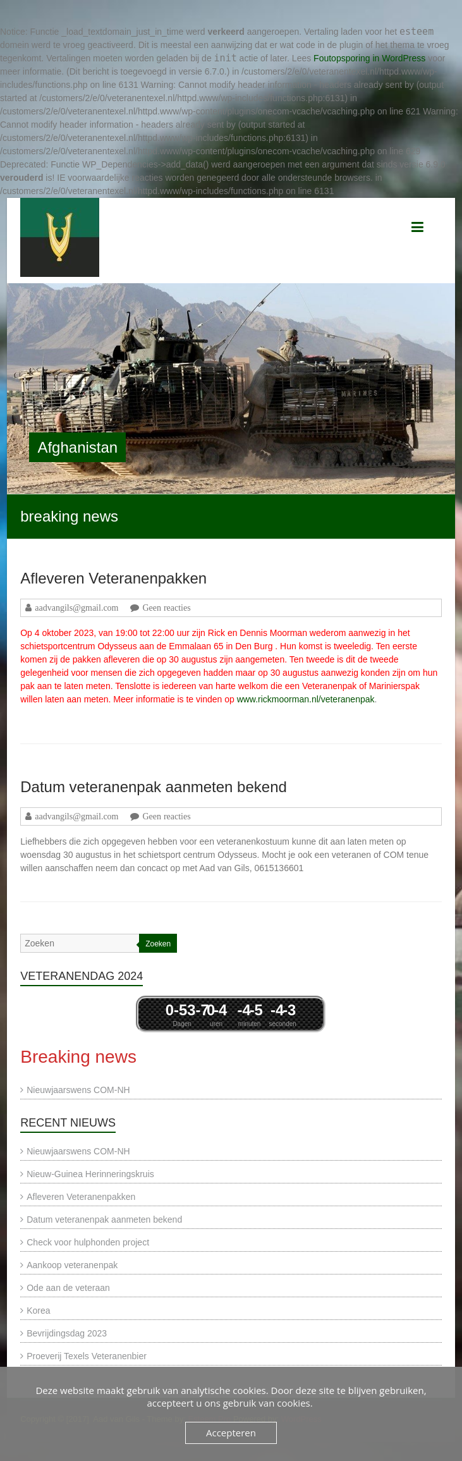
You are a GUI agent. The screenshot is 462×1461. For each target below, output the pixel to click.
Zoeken (158, 943)
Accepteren (231, 1432)
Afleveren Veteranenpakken (113, 578)
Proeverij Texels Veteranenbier (87, 1356)
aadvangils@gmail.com (76, 607)
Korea (38, 1310)
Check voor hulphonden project (88, 1242)
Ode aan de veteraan (68, 1288)
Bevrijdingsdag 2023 (67, 1333)
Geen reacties (166, 607)
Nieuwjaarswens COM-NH (78, 1090)
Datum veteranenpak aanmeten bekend (153, 786)
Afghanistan (77, 447)
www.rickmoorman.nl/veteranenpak (306, 699)
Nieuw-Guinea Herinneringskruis (90, 1174)
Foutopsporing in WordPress (369, 58)
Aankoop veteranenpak (72, 1265)
